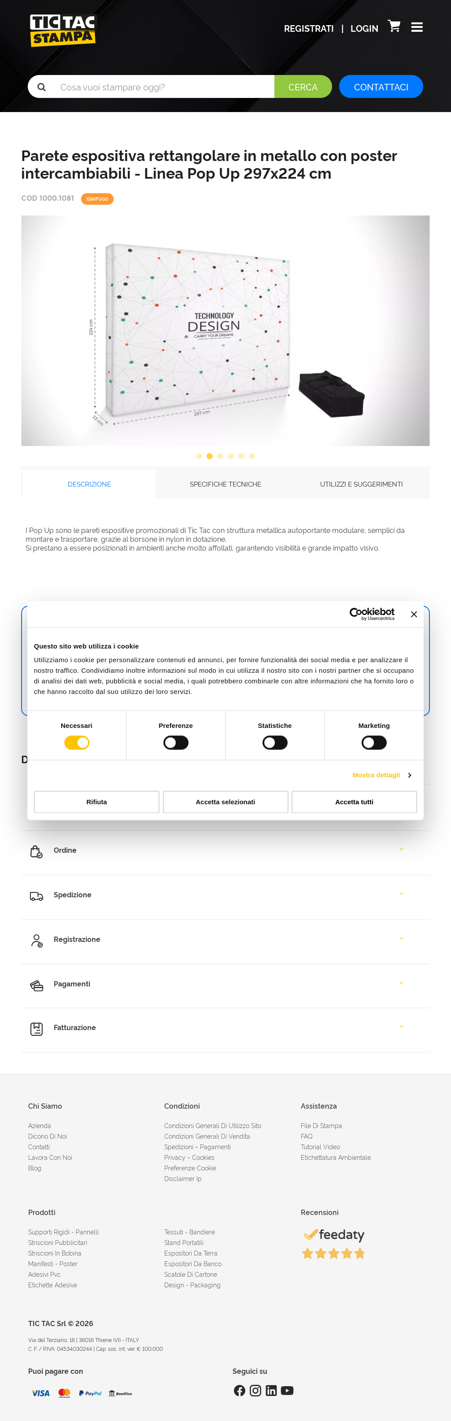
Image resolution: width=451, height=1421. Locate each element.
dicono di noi (47, 1136)
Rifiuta (96, 802)
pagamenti (215, 1146)
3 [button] (220, 456)
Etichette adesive (52, 1284)
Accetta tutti (354, 802)
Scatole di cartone (190, 1274)
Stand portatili (183, 1242)
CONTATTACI (381, 86)
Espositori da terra (191, 1253)
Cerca (303, 86)
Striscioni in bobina (54, 1253)
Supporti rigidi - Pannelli (63, 1231)
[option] (225, 330)
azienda (39, 1125)
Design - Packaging (192, 1284)
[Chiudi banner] (414, 614)
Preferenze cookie (190, 1167)
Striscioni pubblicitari (57, 1242)
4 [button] (230, 456)
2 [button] (209, 456)
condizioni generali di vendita (207, 1136)
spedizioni (178, 1146)
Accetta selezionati (225, 802)
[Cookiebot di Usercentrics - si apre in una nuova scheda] (356, 614)
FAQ (307, 1136)
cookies (203, 1157)
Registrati (310, 28)
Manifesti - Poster (53, 1263)
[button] (417, 28)
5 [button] (241, 456)
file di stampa (321, 1125)
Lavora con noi (50, 1157)
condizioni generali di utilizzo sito (212, 1125)
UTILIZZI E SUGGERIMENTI (361, 483)
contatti (39, 1146)
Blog (34, 1167)
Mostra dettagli (376, 775)
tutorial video (320, 1146)
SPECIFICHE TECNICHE (225, 483)
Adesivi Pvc (44, 1274)
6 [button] (252, 456)
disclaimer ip (183, 1178)
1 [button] (199, 456)
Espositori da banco (193, 1263)
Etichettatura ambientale (336, 1157)
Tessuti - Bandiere (189, 1231)
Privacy (174, 1157)
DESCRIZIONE (89, 483)
